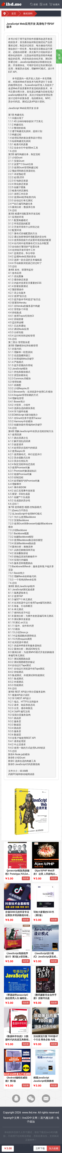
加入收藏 (53, 1148)
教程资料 (28, 13)
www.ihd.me (29, 1112)
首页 (13, 13)
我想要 (26, 878)
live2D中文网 (29, 1117)
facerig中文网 (11, 1117)
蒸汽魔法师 (47, 1117)
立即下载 (40, 1148)
